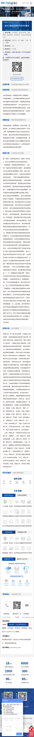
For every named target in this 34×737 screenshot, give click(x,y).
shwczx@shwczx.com (10, 631)
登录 (23, 3)
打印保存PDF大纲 (17, 78)
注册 (27, 3)
